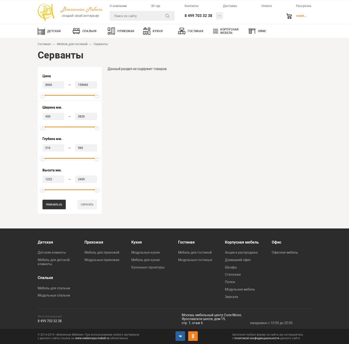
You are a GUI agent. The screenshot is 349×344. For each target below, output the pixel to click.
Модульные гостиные (195, 260)
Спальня (45, 277)
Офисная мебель (285, 252)
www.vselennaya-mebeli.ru (92, 338)
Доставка (230, 6)
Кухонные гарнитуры (148, 267)
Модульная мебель (240, 289)
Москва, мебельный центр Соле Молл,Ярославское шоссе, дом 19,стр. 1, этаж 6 (212, 319)
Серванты (101, 44)
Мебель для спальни (54, 288)
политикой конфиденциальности (256, 338)
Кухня (136, 242)
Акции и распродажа (241, 252)
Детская (45, 242)
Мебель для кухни (145, 260)
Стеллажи (233, 274)
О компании (118, 6)
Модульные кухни (145, 252)
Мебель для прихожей (101, 252)
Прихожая (93, 242)
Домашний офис (238, 260)
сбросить (87, 204)
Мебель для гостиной (72, 44)
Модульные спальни (54, 295)
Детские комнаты (52, 252)
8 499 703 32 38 (198, 15)
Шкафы (231, 267)
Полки (230, 282)
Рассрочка (303, 6)
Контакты (192, 6)
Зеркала (231, 297)
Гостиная (44, 44)
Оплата (266, 6)
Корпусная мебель (242, 242)
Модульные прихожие (101, 260)
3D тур (155, 6)
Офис (276, 242)
